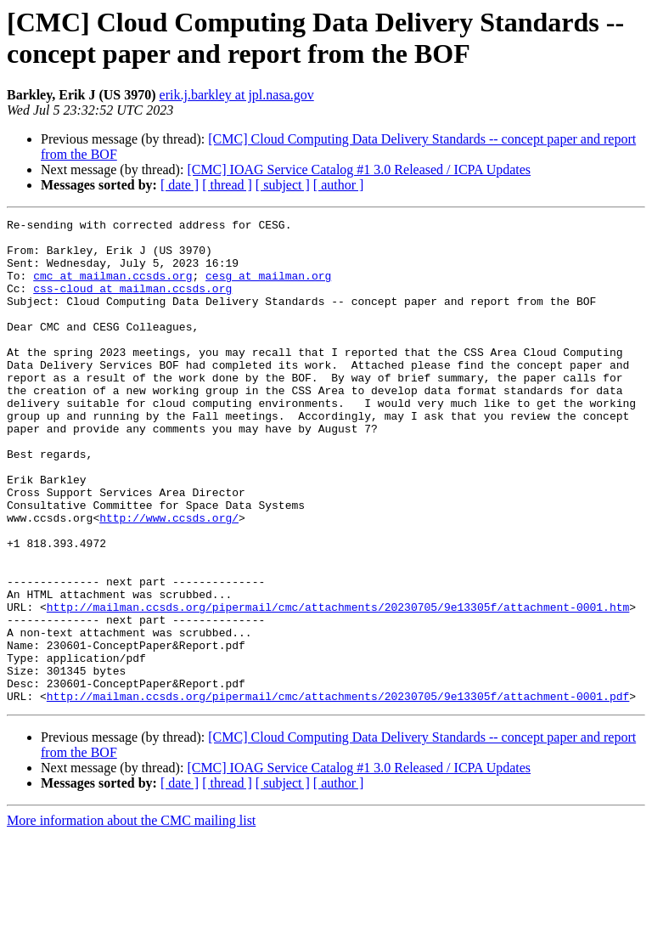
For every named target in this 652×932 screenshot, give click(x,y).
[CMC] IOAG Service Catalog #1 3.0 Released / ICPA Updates (359, 169)
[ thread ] (227, 185)
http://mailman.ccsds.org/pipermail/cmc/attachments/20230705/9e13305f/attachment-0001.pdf (338, 792)
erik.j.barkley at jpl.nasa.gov (237, 95)
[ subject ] (283, 185)
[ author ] (338, 185)
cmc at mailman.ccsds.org (112, 288)
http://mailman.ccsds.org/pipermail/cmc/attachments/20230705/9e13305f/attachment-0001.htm (338, 685)
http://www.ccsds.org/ (169, 578)
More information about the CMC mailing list (131, 917)
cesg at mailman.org (268, 288)
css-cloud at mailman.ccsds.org (132, 303)
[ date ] (179, 185)
